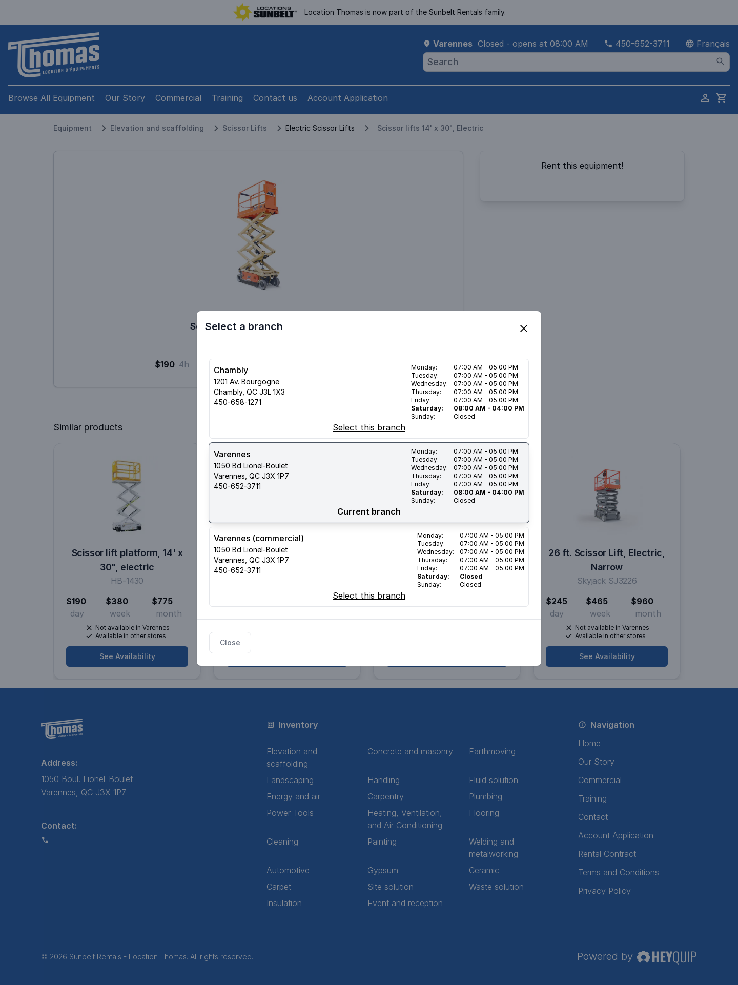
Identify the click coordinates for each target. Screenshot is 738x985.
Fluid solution (493, 780)
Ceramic (484, 870)
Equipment (72, 128)
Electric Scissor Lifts (320, 128)
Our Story (125, 98)
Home (589, 743)
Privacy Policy (604, 891)
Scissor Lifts (244, 128)
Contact (593, 817)
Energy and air (293, 796)
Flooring (484, 813)
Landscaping (290, 780)
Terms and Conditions (618, 872)
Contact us (275, 98)
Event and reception (405, 903)
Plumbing (485, 796)
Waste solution (496, 886)
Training (227, 98)
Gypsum (382, 870)
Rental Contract (607, 854)
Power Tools (290, 813)
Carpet (278, 886)
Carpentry (385, 796)
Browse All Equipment (51, 98)
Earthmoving (492, 751)
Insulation (284, 903)
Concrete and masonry (410, 751)
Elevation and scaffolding (157, 128)
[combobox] (576, 62)
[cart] (721, 98)
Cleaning (282, 841)
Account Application (348, 98)
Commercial (178, 98)
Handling (383, 780)
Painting (382, 841)
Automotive (288, 870)
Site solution (390, 886)
